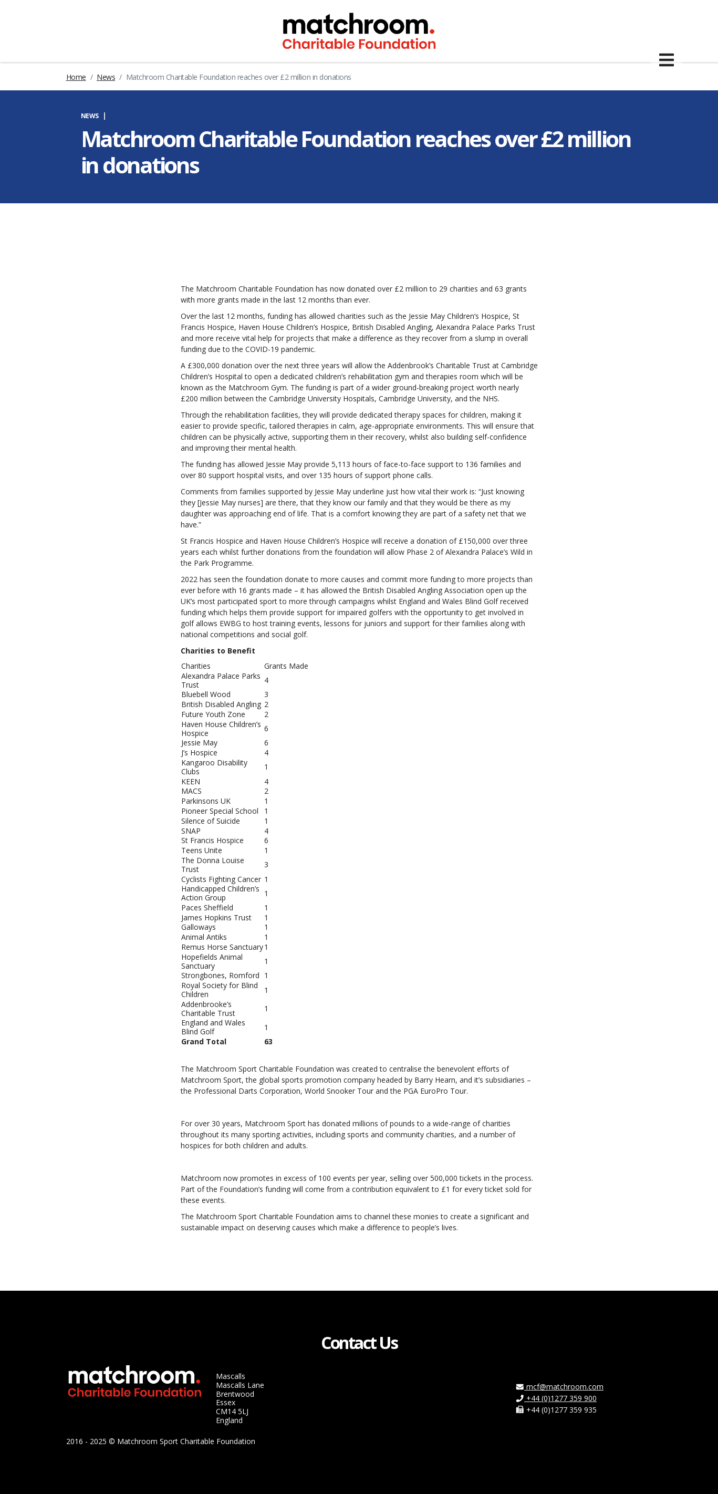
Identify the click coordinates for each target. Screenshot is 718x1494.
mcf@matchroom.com (559, 1387)
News (106, 77)
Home (76, 77)
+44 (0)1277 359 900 (556, 1398)
